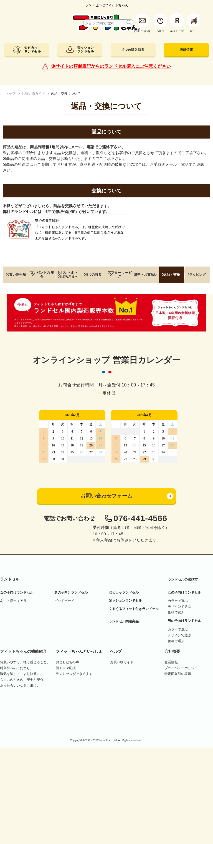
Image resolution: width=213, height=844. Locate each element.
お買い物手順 (16, 275)
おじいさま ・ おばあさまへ (67, 274)
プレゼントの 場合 (42, 274)
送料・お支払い (145, 275)
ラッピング (197, 275)
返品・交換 (171, 275)
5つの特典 (94, 275)
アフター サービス (120, 274)
